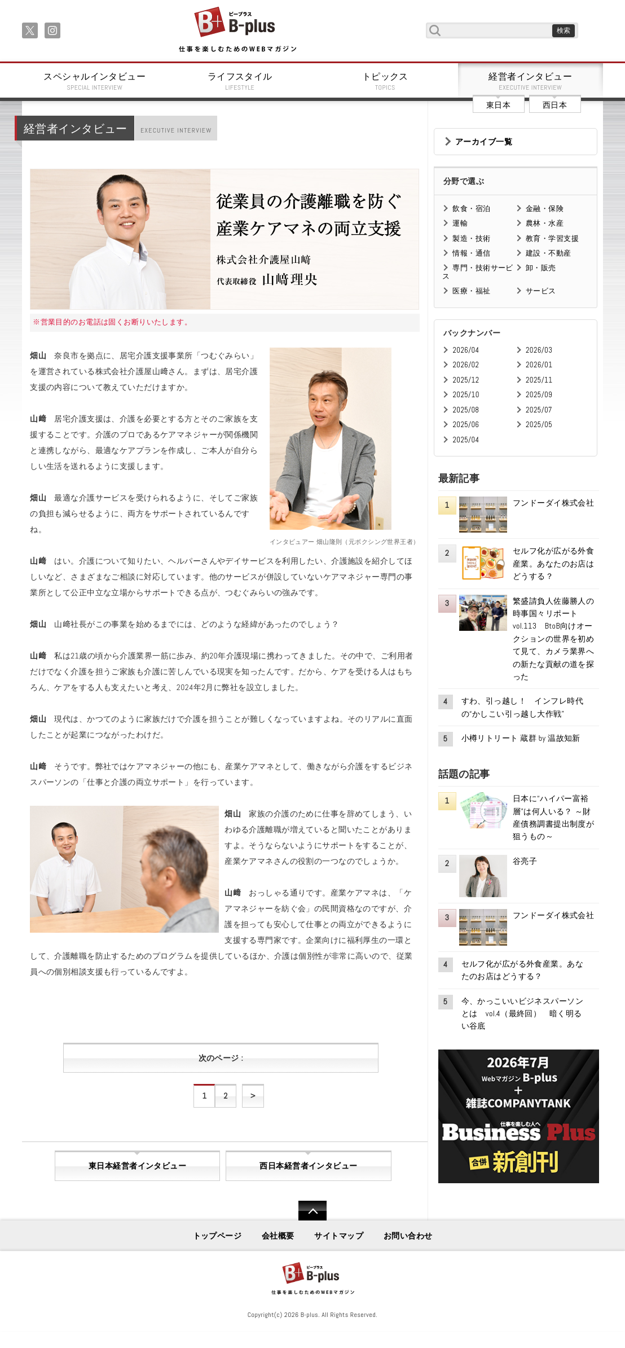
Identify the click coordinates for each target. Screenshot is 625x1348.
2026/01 (539, 365)
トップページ (217, 1236)
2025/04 (465, 440)
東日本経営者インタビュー (137, 1166)
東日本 (498, 105)
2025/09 (539, 394)
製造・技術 (471, 238)
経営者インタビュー (531, 81)
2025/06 (465, 424)
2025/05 (539, 424)
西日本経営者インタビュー (308, 1166)
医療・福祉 (471, 291)
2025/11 (539, 380)
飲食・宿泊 (471, 208)
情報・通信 (471, 253)
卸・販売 (541, 268)
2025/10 (465, 394)
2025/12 (465, 380)
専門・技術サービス (477, 271)
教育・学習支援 (552, 238)
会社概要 (278, 1236)
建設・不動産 (548, 253)
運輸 (460, 223)
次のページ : (221, 1058)
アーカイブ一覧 (483, 142)
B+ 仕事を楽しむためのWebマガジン (237, 30)
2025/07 (539, 410)
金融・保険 (545, 208)
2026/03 (539, 350)
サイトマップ (338, 1236)
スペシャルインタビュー (95, 81)
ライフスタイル (240, 81)
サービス (541, 291)
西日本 (555, 105)
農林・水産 (545, 223)
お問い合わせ (408, 1236)
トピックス (385, 81)
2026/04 (465, 350)
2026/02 (465, 365)
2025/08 (465, 410)
